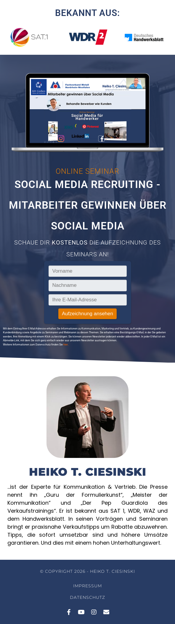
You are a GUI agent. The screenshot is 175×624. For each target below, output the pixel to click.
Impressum (87, 585)
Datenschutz (87, 597)
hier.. (66, 344)
